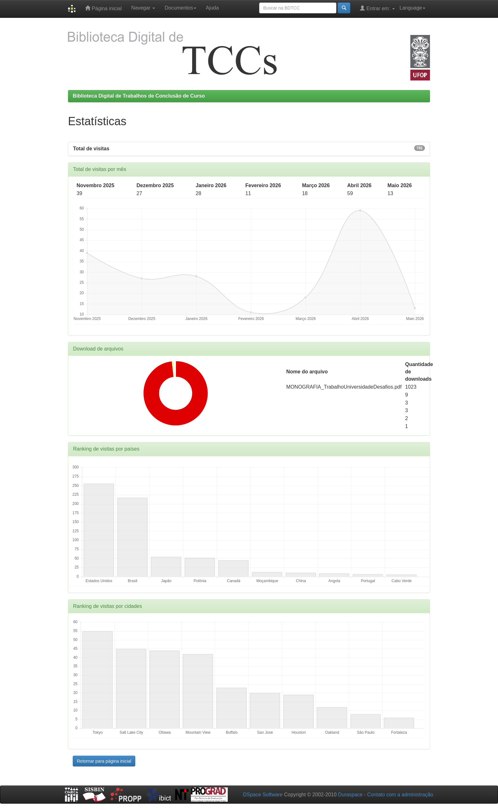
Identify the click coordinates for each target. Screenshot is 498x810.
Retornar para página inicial (104, 761)
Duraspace (350, 794)
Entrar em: (377, 8)
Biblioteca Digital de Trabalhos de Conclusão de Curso (139, 96)
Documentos (180, 7)
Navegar (143, 7)
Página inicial (103, 8)
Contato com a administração (400, 794)
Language (412, 7)
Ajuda (212, 7)
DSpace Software (263, 794)
